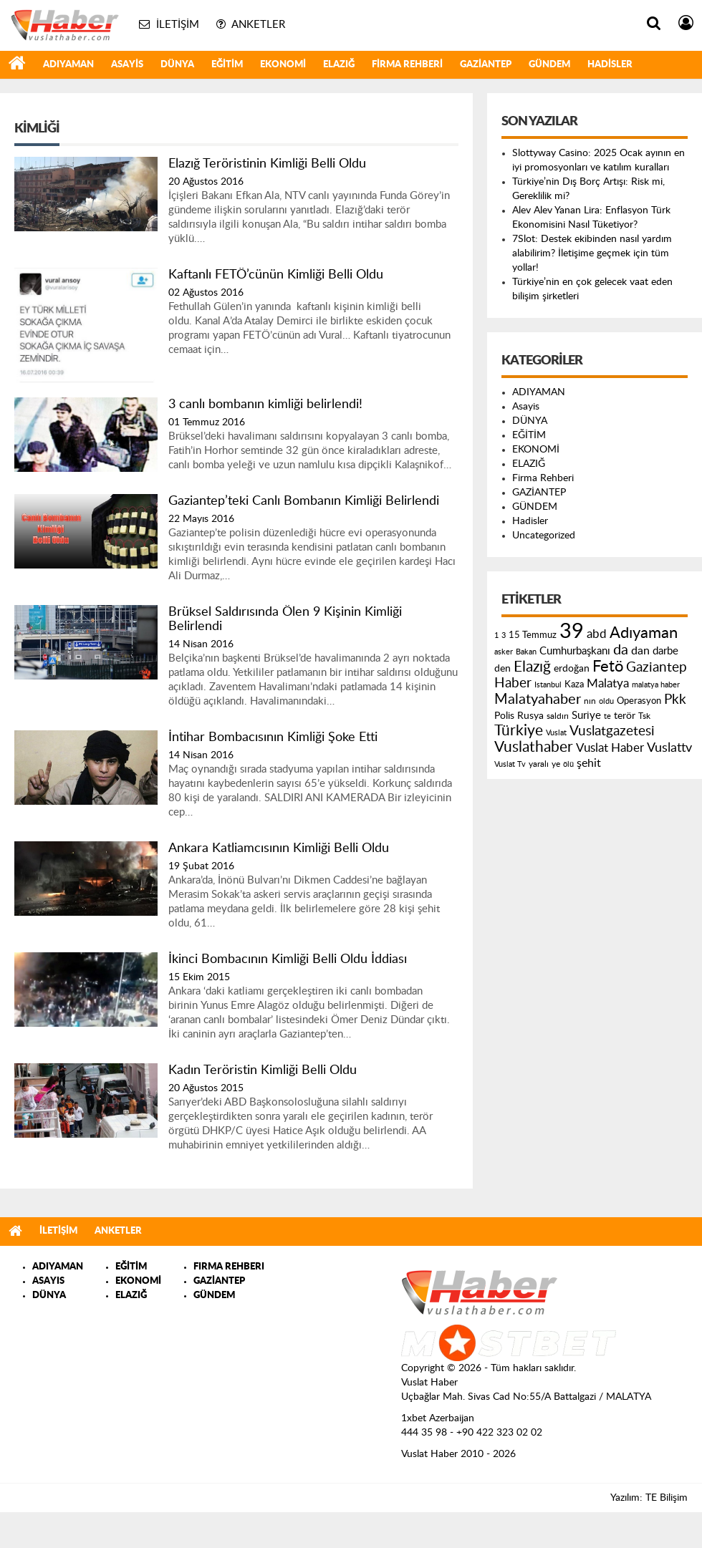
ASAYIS (48, 1281)
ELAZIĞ (339, 64)
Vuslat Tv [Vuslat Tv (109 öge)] (510, 764)
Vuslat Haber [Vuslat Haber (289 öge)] (610, 748)
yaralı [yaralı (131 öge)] (539, 764)
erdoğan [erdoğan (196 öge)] (572, 668)
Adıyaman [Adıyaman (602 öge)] (644, 633)
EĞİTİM (227, 64)
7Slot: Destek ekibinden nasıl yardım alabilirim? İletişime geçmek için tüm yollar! (592, 253)
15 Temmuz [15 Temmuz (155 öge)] (533, 635)
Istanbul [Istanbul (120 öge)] (548, 685)
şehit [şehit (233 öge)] (589, 763)
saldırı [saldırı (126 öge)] (558, 716)
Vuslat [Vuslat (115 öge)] (556, 733)
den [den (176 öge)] (502, 669)
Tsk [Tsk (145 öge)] (644, 716)
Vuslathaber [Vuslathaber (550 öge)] (533, 747)
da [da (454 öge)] (620, 650)
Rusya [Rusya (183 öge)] (530, 716)
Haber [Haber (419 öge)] (513, 683)
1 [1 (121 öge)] (496, 635)
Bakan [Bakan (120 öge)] (526, 652)
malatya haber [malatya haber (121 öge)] (656, 685)
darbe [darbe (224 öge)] (665, 651)
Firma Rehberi (407, 64)
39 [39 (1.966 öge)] (571, 631)
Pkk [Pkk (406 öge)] (675, 700)
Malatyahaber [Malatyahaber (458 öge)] (537, 699)
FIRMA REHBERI (228, 1267)
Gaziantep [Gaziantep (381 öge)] (656, 667)
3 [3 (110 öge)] (503, 635)
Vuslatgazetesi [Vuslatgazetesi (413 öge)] (612, 731)
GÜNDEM (549, 64)
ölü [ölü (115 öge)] (568, 764)
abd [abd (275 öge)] (597, 634)
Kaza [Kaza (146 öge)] (574, 684)
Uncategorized (543, 536)
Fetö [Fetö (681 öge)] (607, 666)
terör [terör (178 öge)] (624, 716)
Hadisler (610, 64)
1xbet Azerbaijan (437, 1418)
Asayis (127, 64)
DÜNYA (177, 64)
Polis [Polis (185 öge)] (504, 716)
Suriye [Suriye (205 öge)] (586, 715)
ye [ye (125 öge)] (556, 764)
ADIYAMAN (68, 64)
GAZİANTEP (485, 64)
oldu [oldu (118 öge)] (606, 701)
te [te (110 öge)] (607, 716)
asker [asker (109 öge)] (503, 652)
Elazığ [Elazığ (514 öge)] (532, 666)
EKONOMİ (283, 64)
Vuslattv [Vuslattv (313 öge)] (669, 748)
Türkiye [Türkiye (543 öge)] (518, 730)
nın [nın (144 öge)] (590, 701)
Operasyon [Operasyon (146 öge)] (639, 701)
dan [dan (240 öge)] (640, 651)
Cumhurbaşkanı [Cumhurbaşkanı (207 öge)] (574, 651)
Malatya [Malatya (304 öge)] (608, 683)
